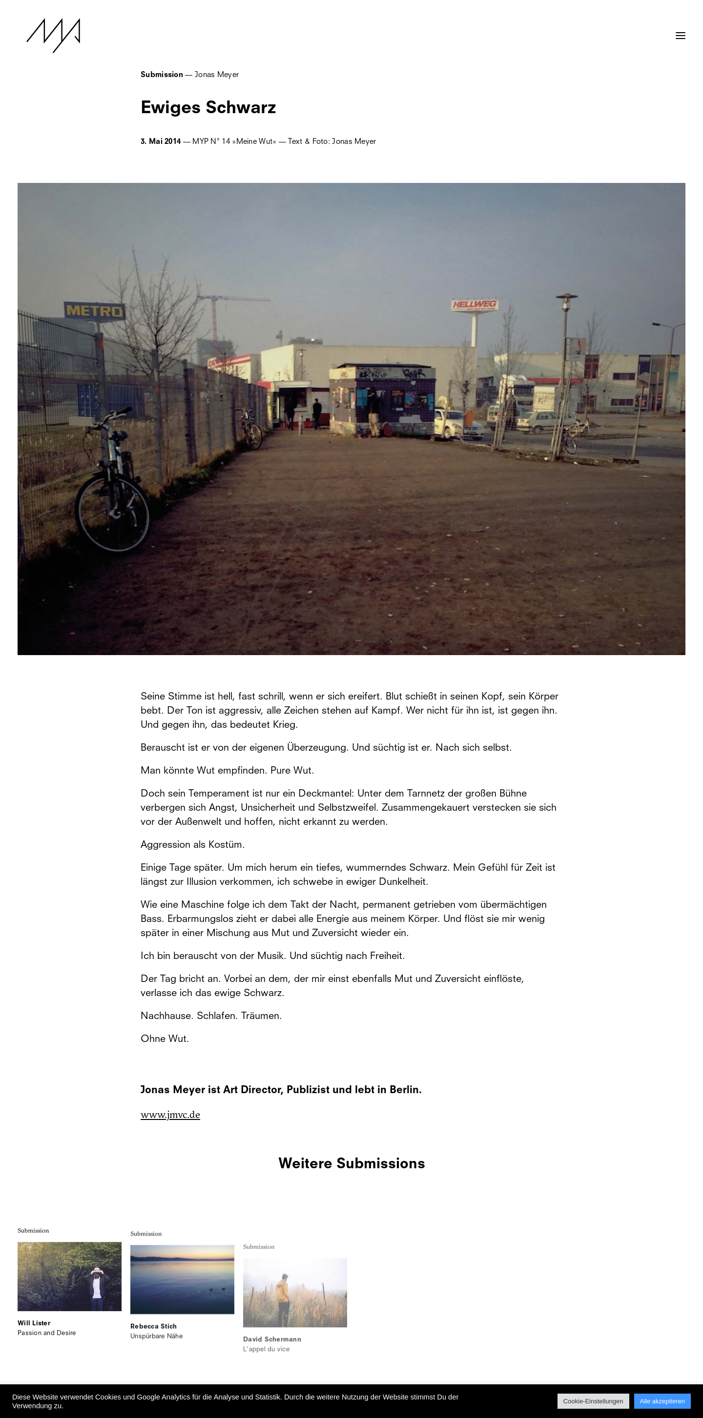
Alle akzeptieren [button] (662, 1401)
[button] (680, 30)
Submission (33, 1241)
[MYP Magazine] (44, 35)
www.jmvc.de (170, 1114)
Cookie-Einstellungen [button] (593, 1401)
